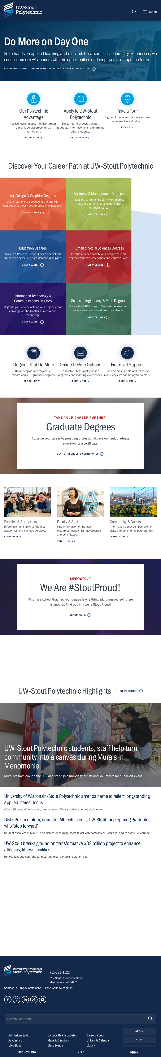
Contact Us (11, 948)
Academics (15, 1001)
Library (91, 1006)
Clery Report (94, 1016)
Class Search (55, 1006)
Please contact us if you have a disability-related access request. (71, 1033)
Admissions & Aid (18, 996)
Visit (139, 1000)
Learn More (118, 496)
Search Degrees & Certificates (78, 413)
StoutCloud (54, 1011)
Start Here (11, 496)
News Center (128, 650)
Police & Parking (96, 1011)
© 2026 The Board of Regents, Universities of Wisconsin (40, 1039)
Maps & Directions (59, 1001)
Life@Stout (14, 1006)
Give (139, 1008)
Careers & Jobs (96, 996)
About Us (13, 1016)
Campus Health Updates (62, 996)
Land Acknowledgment (58, 948)
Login (139, 1017)
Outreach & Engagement (23, 1011)
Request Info (27, 1052)
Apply (139, 991)
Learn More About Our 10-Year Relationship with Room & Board (47, 68)
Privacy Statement (30, 948)
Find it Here (65, 500)
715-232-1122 (61, 933)
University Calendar (98, 1001)
